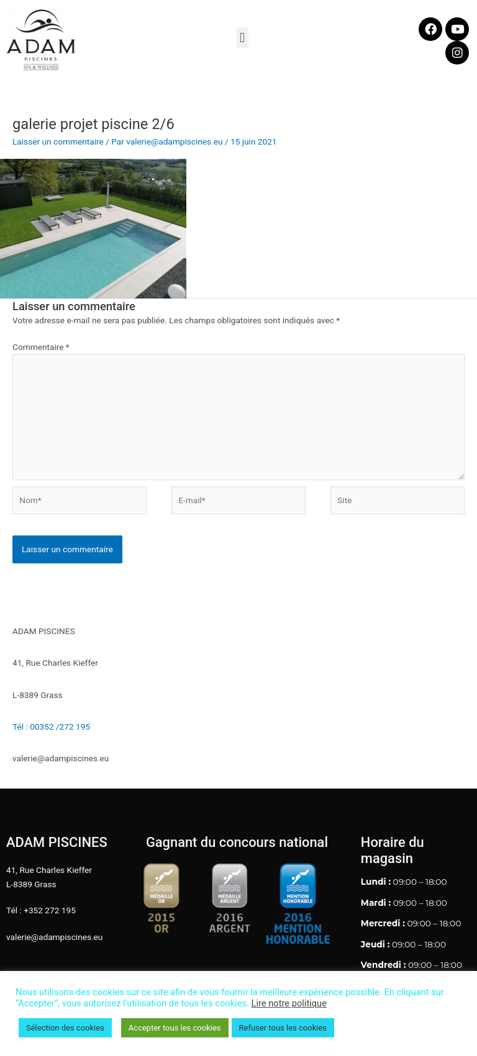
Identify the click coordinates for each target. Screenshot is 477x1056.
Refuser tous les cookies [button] (283, 1027)
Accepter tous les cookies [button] (175, 1027)
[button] (242, 37)
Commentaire (41, 347)
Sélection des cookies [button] (65, 1027)
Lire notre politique (289, 1003)
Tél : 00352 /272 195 (51, 727)
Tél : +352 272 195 (41, 910)
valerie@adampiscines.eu (54, 937)
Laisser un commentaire (58, 141)
